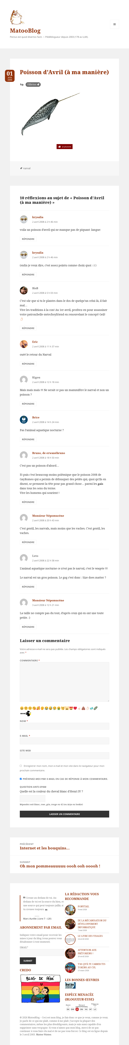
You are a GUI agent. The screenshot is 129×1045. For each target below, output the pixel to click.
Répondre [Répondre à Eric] (28, 363)
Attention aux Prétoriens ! (87, 951)
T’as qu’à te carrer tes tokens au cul (91, 965)
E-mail (25, 735)
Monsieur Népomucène (48, 516)
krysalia (37, 217)
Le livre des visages (90, 935)
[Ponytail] (70, 910)
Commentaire (30, 660)
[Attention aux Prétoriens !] (70, 953)
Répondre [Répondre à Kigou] (28, 403)
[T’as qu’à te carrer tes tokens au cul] (70, 967)
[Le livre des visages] (70, 939)
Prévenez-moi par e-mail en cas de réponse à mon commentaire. (64, 778)
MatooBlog (25, 30)
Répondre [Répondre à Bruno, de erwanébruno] (28, 502)
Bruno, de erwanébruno (48, 453)
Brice (35, 417)
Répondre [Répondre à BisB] (28, 328)
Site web (25, 750)
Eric (35, 342)
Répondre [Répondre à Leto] (28, 586)
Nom (24, 721)
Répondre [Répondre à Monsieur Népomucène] (28, 542)
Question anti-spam (33, 786)
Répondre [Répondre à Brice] (28, 439)
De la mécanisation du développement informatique (92, 924)
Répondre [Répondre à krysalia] (28, 239)
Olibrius (31, 84)
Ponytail (83, 906)
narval (27, 168)
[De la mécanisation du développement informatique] (70, 924)
